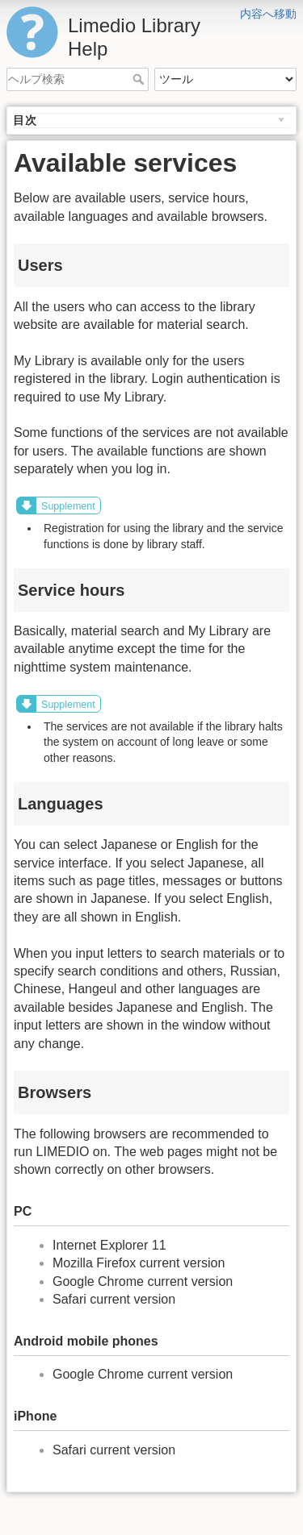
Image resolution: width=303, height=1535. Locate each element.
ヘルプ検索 (140, 79)
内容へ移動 (268, 13)
